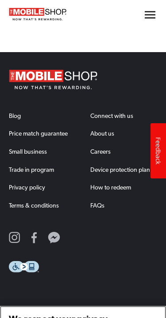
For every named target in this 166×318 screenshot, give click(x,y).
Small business (28, 151)
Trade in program (31, 169)
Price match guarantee (38, 133)
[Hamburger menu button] (150, 14)
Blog (15, 115)
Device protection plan (120, 169)
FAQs (97, 205)
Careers (100, 151)
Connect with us (111, 115)
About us (102, 133)
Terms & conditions (34, 205)
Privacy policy (27, 187)
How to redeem (110, 187)
